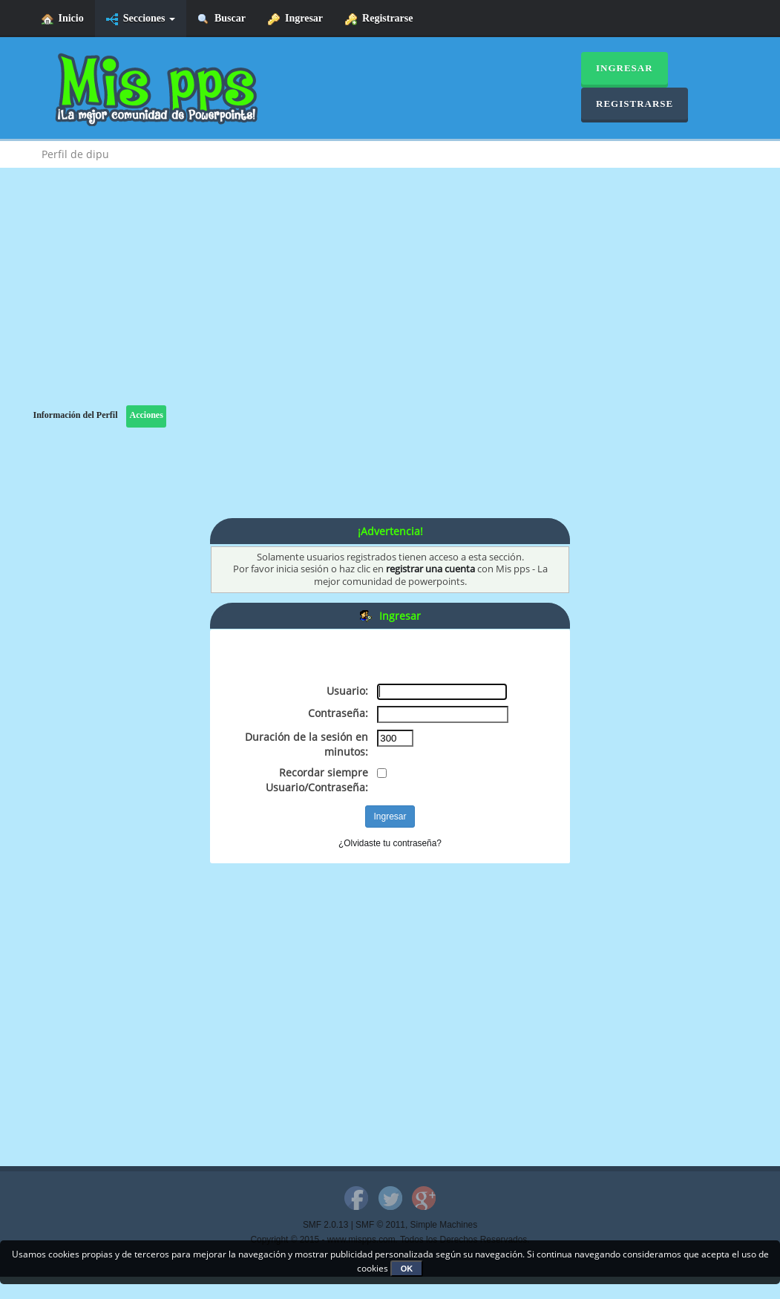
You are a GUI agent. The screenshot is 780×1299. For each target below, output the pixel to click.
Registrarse (379, 19)
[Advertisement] (390, 301)
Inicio (63, 19)
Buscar (221, 19)
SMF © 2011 (380, 1225)
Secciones (140, 19)
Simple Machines (444, 1225)
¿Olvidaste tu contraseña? (390, 843)
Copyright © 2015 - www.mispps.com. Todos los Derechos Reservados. (390, 1239)
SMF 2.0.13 (325, 1225)
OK (407, 1268)
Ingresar (295, 19)
